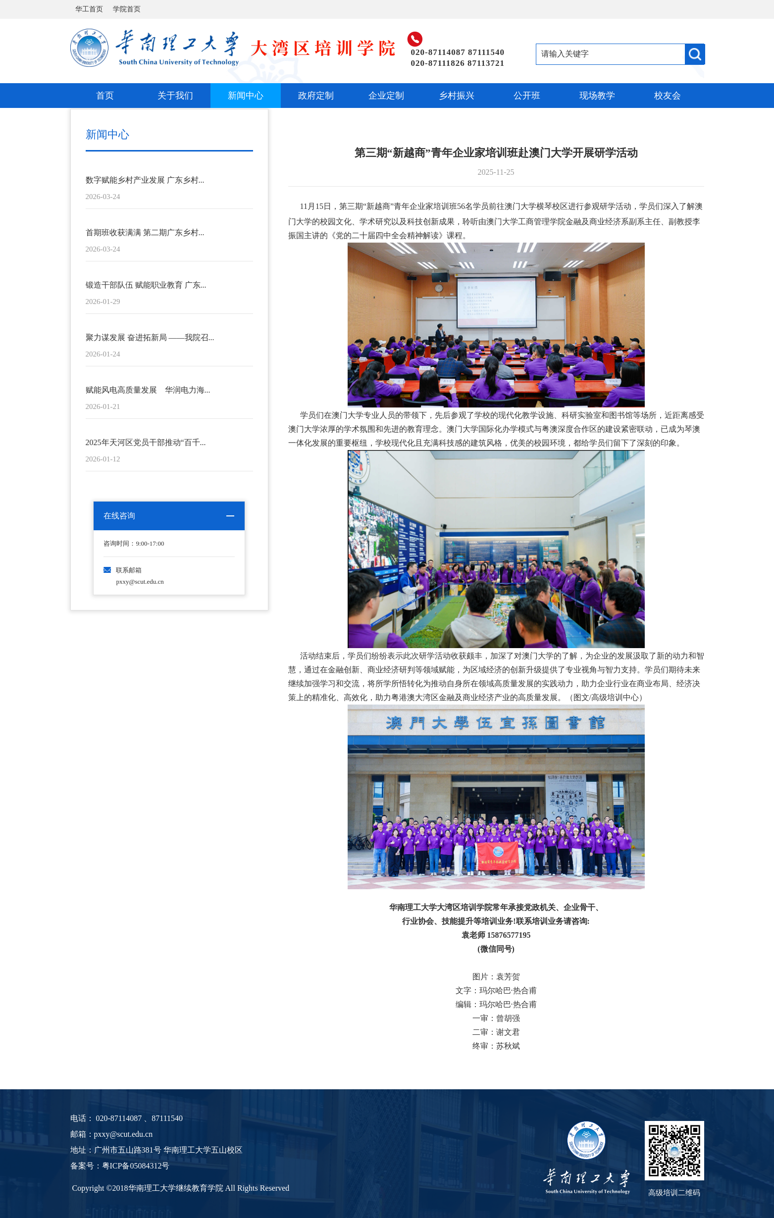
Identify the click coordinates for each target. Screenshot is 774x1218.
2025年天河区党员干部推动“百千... (146, 442)
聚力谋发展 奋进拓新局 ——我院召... (150, 337)
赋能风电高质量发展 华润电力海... (148, 390)
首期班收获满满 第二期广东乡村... (145, 232)
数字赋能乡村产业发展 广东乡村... (145, 180)
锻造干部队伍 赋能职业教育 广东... (146, 285)
